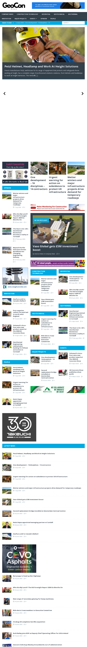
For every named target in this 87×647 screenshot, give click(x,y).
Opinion (44, 19)
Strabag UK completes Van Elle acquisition (29, 542)
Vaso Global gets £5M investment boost (55, 168)
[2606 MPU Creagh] (15, 208)
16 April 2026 (75, 283)
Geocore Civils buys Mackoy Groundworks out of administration (37, 565)
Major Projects (20, 19)
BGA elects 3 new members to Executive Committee (47, 259)
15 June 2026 (18, 556)
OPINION (7, 108)
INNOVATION (9, 214)
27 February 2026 (76, 258)
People (53, 19)
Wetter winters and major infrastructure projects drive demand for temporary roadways (76, 107)
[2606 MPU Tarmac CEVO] (19, 491)
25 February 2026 (20, 180)
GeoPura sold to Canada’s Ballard (19, 220)
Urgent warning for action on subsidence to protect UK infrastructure (57, 104)
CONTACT (62, 594)
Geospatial (46, 14)
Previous (5, 53)
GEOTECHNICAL (38, 234)
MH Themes (61, 645)
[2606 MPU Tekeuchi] (19, 360)
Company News (7, 14)
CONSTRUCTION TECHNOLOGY (38, 192)
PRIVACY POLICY (64, 597)
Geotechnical (59, 14)
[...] (37, 75)
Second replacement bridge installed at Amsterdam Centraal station (48, 294)
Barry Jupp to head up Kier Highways (27, 496)
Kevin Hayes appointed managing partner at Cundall (20, 322)
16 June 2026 (47, 264)
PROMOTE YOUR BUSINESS (68, 601)
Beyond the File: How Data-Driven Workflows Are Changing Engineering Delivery (19, 172)
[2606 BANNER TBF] (57, 186)
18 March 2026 (75, 296)
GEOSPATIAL (65, 191)
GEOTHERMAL (65, 226)
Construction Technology (27, 14)
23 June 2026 (75, 218)
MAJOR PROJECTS (39, 272)
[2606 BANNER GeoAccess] (57, 312)
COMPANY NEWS (36, 590)
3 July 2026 (46, 284)
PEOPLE (7, 282)
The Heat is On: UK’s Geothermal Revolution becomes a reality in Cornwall (77, 252)
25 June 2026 (18, 223)
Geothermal (73, 14)
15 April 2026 (75, 241)
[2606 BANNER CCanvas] (58, 7)
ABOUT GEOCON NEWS (66, 590)
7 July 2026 (18, 296)
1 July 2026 (46, 213)
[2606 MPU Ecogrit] (15, 102)
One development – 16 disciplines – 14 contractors (48, 279)
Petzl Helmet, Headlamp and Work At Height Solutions (41, 66)
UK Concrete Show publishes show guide (76, 292)
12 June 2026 (18, 239)
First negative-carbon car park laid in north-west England (20, 233)
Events (32, 19)
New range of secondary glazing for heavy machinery (33, 519)
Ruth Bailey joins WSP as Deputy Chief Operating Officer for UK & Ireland (40, 553)
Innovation (6, 19)
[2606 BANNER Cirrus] (57, 129)
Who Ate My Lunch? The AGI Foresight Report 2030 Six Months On (76, 213)
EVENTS (63, 268)
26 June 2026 (47, 300)
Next (82, 53)
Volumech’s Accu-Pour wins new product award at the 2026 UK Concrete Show (76, 277)
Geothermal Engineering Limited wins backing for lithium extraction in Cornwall (77, 235)
